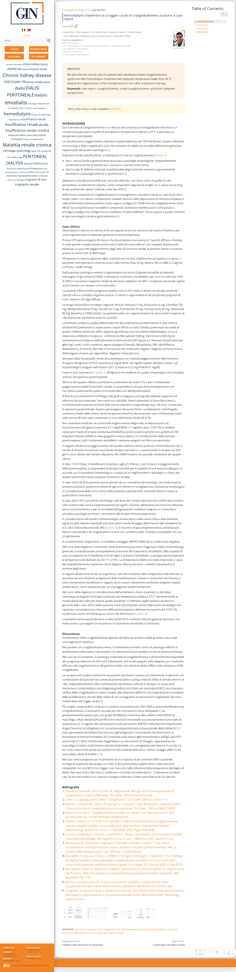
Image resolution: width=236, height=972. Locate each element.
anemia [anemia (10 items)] (25, 69)
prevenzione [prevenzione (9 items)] (23, 168)
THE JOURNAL (14, 56)
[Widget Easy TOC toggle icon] (224, 13)
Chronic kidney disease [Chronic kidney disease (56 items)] (27, 75)
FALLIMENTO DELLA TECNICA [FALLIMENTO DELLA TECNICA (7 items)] (20, 108)
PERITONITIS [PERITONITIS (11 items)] (41, 163)
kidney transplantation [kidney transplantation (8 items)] (33, 139)
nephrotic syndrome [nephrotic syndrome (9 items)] (41, 150)
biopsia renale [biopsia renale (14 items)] (38, 69)
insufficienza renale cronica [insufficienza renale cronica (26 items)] (27, 130)
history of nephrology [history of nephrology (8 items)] (41, 114)
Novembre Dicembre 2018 (76, 10)
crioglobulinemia (94, 929)
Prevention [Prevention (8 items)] (12, 168)
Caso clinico (202, 24)
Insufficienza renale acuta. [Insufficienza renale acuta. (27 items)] (27, 124)
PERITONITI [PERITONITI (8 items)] (29, 164)
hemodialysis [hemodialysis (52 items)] (17, 114)
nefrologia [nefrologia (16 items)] (9, 151)
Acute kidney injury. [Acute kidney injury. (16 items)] (35, 64)
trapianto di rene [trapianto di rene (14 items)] (36, 179)
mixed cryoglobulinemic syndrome (160, 929)
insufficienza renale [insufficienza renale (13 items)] (33, 119)
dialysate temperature (132, 929)
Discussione (202, 28)
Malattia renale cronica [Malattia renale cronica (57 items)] (27, 145)
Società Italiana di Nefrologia (29, 965)
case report (79, 929)
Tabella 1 (160, 155)
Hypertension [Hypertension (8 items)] (15, 119)
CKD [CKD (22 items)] (7, 82)
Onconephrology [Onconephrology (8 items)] (14, 157)
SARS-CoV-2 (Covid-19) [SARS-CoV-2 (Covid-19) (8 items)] (38, 172)
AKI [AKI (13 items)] (19, 69)
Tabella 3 (99, 372)
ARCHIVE (14, 49)
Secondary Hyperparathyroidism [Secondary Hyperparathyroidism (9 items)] (23, 175)
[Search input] (25, 40)
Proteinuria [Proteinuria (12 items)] (36, 168)
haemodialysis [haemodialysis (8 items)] (39, 108)
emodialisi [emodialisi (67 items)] (16, 102)
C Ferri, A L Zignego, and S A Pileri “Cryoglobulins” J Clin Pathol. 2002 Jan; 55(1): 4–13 (116, 799)
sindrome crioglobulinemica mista (78, 932)
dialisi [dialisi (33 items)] (20, 88)
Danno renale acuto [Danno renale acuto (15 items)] (37, 82)
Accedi (27, 35)
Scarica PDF (68, 26)
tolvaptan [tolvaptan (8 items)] (21, 180)
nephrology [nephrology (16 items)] (23, 151)
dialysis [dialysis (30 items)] (40, 95)
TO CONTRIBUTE (38, 56)
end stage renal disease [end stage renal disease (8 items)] (38, 103)
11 (152, 772)
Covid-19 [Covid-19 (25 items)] (18, 81)
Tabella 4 (111, 527)
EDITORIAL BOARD (38, 49)
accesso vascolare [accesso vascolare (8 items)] (14, 64)
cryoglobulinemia (111, 929)
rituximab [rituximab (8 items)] (23, 172)
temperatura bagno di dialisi (110, 932)
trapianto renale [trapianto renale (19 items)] (27, 184)
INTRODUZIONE (205, 21)
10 (99, 754)
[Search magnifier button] (48, 40)
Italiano (116, 109)
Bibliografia (202, 31)
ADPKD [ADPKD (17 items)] (12, 69)
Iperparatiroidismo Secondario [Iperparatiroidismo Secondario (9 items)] (23, 135)
